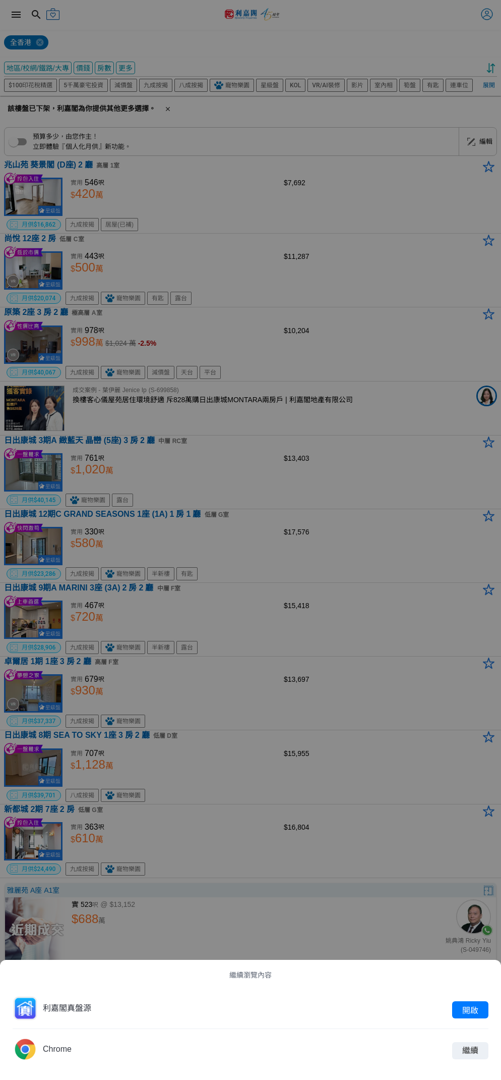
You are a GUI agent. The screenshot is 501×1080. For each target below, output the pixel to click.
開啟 (470, 1010)
